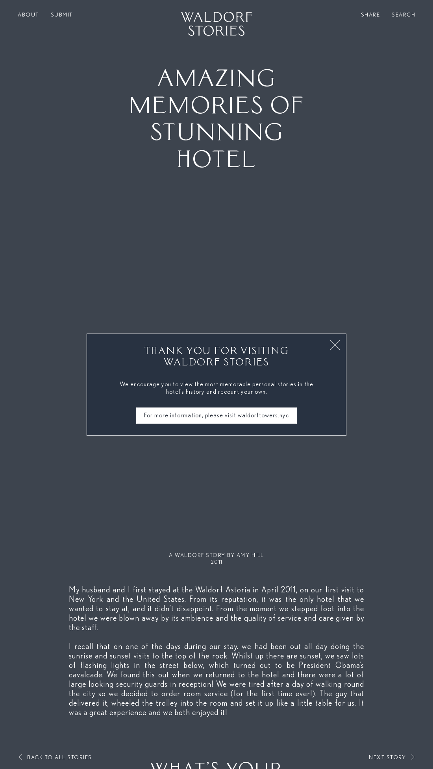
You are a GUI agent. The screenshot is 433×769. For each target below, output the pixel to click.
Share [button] (370, 15)
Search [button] (403, 15)
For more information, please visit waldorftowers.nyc (216, 415)
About (28, 15)
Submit (62, 15)
